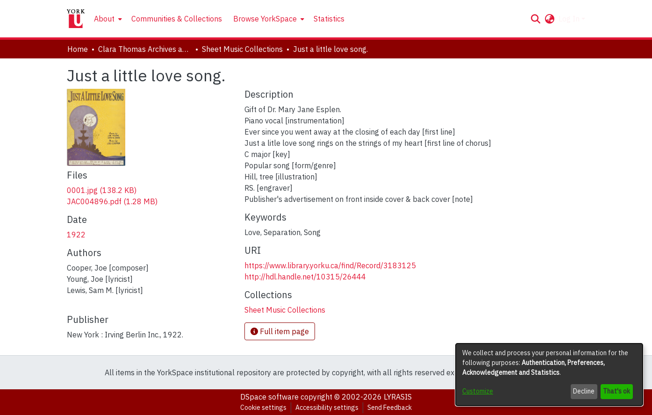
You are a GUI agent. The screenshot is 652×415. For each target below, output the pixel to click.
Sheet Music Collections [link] (242, 49)
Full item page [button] (280, 331)
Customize (477, 391)
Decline (584, 391)
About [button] (104, 18)
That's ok (616, 391)
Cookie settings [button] (263, 407)
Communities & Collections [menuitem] (176, 18)
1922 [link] (76, 234)
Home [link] (77, 49)
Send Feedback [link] (389, 407)
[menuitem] (107, 18)
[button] (536, 18)
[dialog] (549, 374)
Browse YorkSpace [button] (265, 18)
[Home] (76, 18)
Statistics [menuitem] (329, 18)
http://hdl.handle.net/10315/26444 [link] (305, 276)
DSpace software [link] (269, 396)
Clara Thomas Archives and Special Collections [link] (145, 49)
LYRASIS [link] (398, 396)
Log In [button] (570, 18)
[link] (101, 190)
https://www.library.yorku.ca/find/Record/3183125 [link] (330, 265)
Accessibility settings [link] (326, 407)
